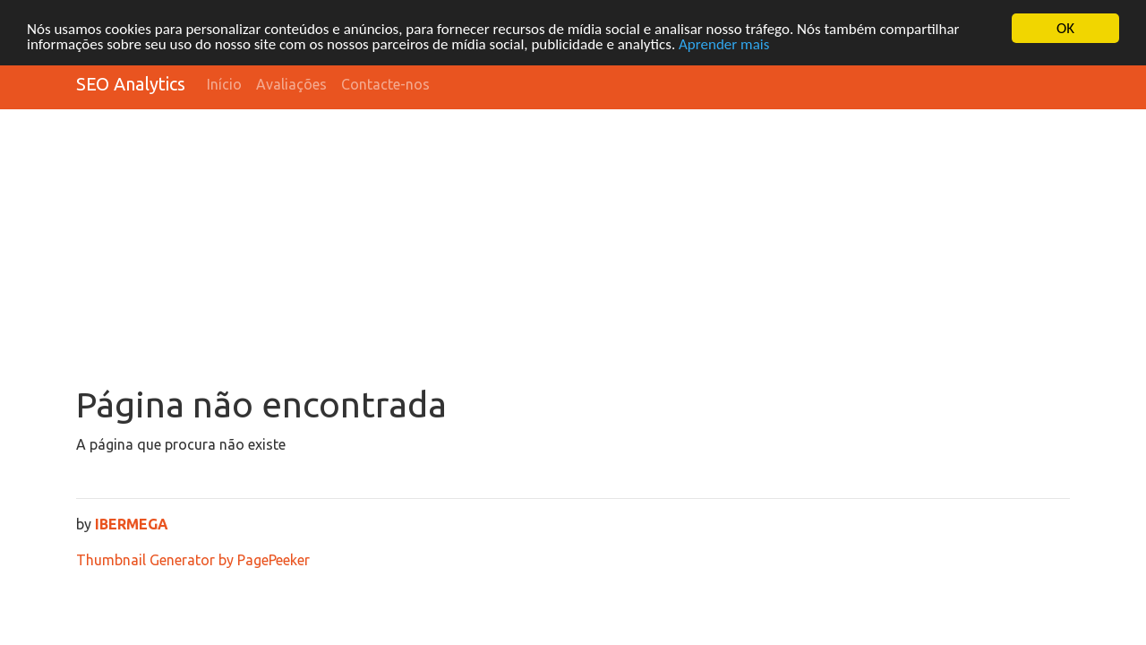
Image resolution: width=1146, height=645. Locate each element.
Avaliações (291, 84)
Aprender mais (724, 44)
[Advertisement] (573, 249)
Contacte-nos (385, 84)
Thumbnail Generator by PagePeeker (193, 560)
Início (224, 84)
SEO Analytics (130, 83)
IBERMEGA (131, 524)
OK (1065, 28)
